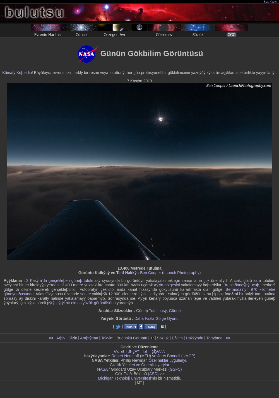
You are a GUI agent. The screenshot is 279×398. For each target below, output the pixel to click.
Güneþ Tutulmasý (151, 310)
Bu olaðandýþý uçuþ (241, 285)
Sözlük (163, 338)
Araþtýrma (89, 338)
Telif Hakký (126, 272)
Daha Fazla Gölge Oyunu (156, 318)
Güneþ (175, 310)
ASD (153, 373)
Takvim (107, 338)
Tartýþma (214, 338)
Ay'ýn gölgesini (167, 285)
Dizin (72, 338)
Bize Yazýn (270, 1)
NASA (102, 369)
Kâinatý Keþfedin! (17, 72)
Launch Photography (181, 272)
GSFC (175, 369)
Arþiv (60, 338)
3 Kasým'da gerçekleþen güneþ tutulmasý (63, 280)
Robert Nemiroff (125, 356)
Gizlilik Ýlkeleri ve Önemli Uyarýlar (139, 365)
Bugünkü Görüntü (132, 338)
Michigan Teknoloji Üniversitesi (124, 378)
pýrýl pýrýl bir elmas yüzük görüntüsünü (81, 303)
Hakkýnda (194, 338)
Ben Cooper (150, 272)
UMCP (188, 356)
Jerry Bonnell (168, 356)
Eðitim (177, 338)
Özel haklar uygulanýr (167, 360)
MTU (145, 356)
